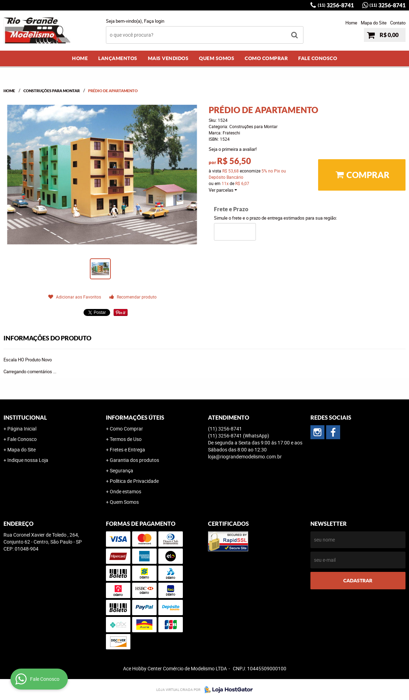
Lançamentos (117, 58)
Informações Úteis (135, 417)
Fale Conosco (317, 58)
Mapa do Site (374, 23)
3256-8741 (336, 5)
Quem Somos (216, 58)
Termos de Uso (126, 439)
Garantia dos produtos (134, 460)
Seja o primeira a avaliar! (233, 149)
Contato (398, 23)
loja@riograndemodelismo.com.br (245, 456)
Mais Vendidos (168, 58)
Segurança (121, 470)
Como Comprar (266, 58)
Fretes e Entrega (127, 449)
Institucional (25, 417)
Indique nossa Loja (27, 460)
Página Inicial (21, 428)
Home (351, 23)
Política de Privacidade (134, 481)
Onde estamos (125, 491)
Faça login (154, 21)
